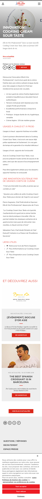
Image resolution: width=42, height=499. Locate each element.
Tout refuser (21, 491)
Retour (23, 67)
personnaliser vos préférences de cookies (19, 482)
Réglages (21, 496)
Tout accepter (21, 486)
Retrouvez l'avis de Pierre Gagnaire (21, 246)
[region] (21, 476)
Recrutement (10, 445)
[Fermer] (37, 456)
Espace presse (10, 449)
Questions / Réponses (15, 441)
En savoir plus (21, 335)
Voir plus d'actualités (21, 411)
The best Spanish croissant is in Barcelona (21, 379)
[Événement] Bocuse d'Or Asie (21, 319)
